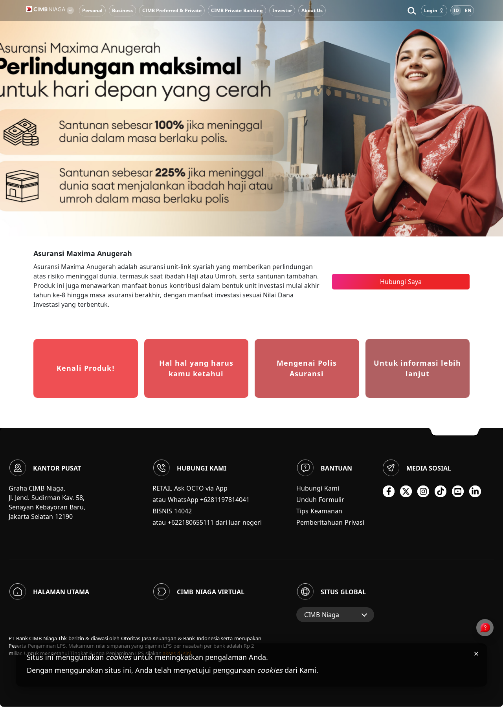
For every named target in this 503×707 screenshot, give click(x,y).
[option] (251, 118)
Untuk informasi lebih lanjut (417, 368)
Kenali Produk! (86, 368)
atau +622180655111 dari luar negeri (207, 522)
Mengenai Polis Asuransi (307, 368)
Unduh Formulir (320, 499)
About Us (312, 10)
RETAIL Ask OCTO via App (190, 488)
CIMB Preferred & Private (172, 10)
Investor (282, 10)
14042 (183, 511)
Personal (92, 10)
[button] (412, 10)
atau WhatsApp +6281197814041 (201, 499)
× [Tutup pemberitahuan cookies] (476, 653)
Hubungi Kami (317, 488)
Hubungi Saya (400, 281)
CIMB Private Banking (237, 10)
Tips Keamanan (319, 511)
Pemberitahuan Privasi (330, 522)
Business (122, 10)
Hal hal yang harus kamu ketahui (196, 368)
